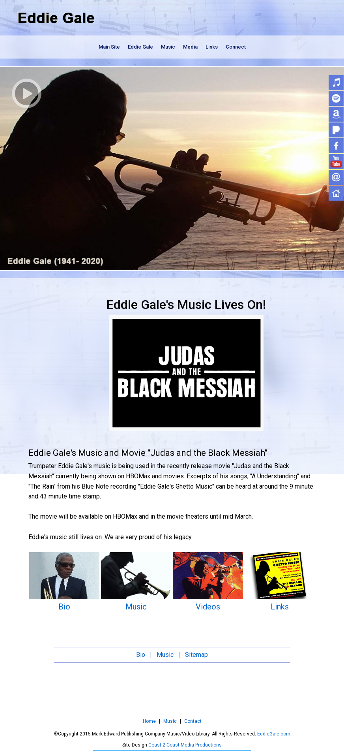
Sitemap (196, 654)
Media (190, 47)
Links (212, 47)
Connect (236, 47)
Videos (208, 606)
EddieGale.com (273, 734)
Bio (64, 606)
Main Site (109, 47)
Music (168, 47)
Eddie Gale (140, 47)
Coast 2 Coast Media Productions (185, 745)
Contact (193, 721)
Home (149, 721)
